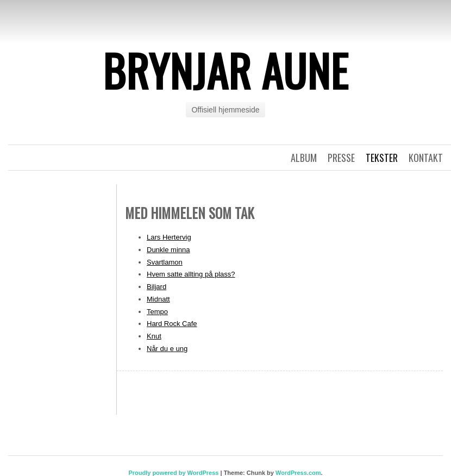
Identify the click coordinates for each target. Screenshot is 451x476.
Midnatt (158, 299)
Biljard (156, 287)
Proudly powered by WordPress (173, 472)
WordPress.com (298, 472)
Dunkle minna (168, 250)
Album (304, 158)
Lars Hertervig (169, 237)
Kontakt (426, 158)
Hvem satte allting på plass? (191, 274)
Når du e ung (167, 349)
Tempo (157, 312)
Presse (341, 158)
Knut (154, 336)
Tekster (382, 158)
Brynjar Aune (225, 70)
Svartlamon (165, 262)
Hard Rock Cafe (172, 324)
